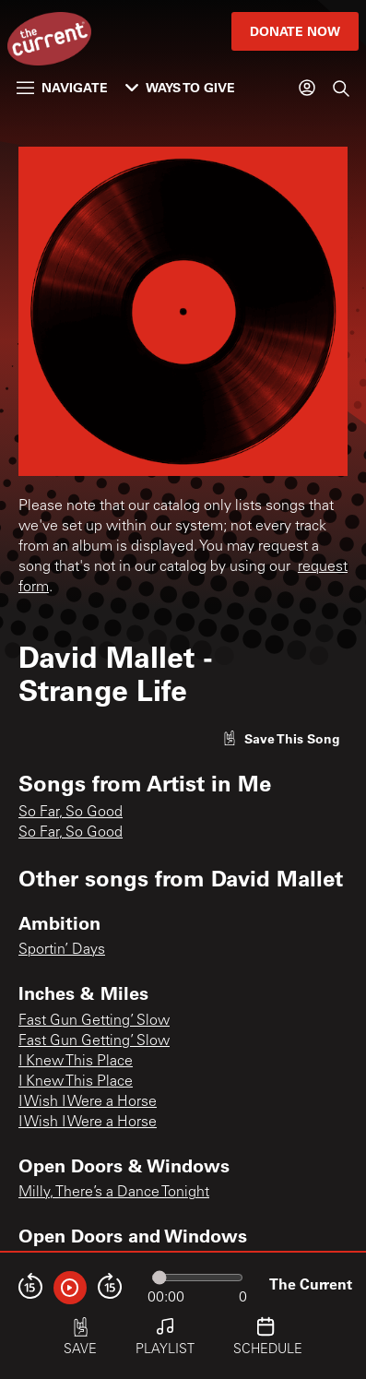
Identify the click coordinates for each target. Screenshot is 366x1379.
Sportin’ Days (61, 950)
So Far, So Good (70, 812)
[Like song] (281, 738)
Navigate (62, 87)
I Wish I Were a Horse (87, 1102)
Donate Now (295, 31)
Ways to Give (180, 87)
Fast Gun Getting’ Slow (94, 1021)
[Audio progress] (197, 1277)
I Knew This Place (75, 1061)
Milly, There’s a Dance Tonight (113, 1192)
